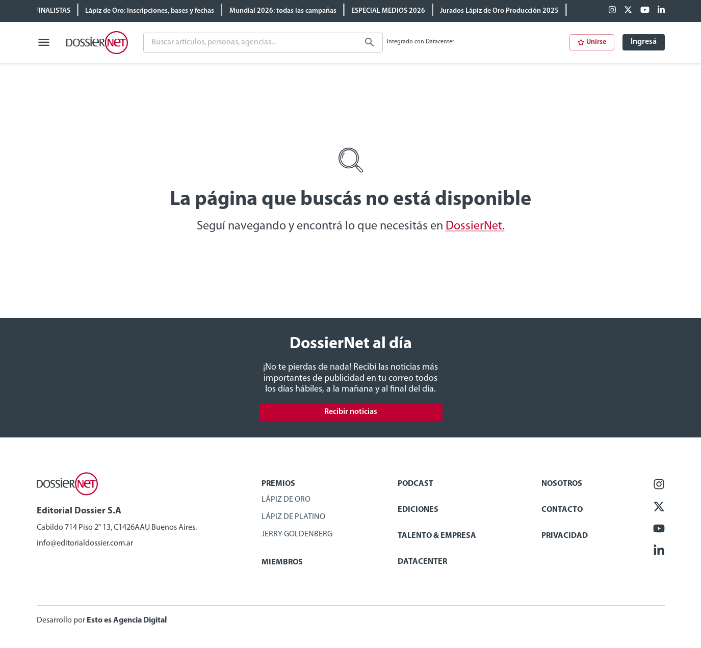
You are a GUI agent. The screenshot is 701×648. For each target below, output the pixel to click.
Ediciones (418, 510)
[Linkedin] (661, 11)
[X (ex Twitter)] (628, 11)
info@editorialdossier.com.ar (85, 543)
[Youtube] (645, 11)
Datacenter (422, 562)
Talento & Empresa (437, 536)
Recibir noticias (350, 412)
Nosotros (561, 484)
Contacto (562, 510)
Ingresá (644, 42)
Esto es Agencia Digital (127, 620)
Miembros (282, 562)
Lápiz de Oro (286, 500)
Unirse (592, 42)
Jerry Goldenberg (297, 534)
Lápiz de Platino (293, 517)
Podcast (415, 484)
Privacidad (564, 536)
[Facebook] (612, 11)
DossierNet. (475, 226)
